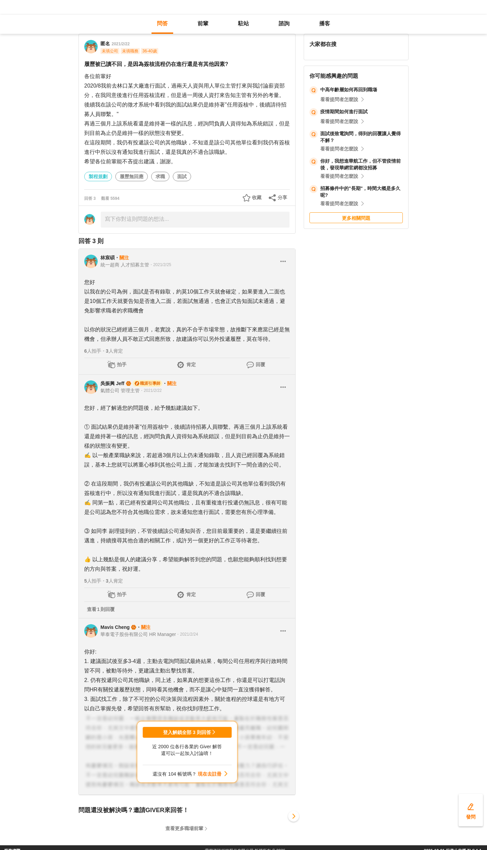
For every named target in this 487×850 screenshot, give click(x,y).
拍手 (121, 364)
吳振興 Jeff (112, 383)
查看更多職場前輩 (184, 828)
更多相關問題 (356, 218)
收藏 (256, 197)
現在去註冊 (210, 774)
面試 (182, 176)
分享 (282, 197)
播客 (324, 23)
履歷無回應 (131, 176)
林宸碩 (107, 257)
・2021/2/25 (160, 264)
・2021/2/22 (151, 390)
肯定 (191, 364)
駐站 (243, 23)
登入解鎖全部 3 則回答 (187, 732)
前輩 (203, 23)
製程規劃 (98, 176)
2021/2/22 (121, 44)
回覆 (260, 364)
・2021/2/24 (187, 634)
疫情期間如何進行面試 (344, 111)
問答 (162, 23)
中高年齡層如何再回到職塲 (348, 89)
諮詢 (284, 23)
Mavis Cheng (115, 627)
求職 (160, 176)
